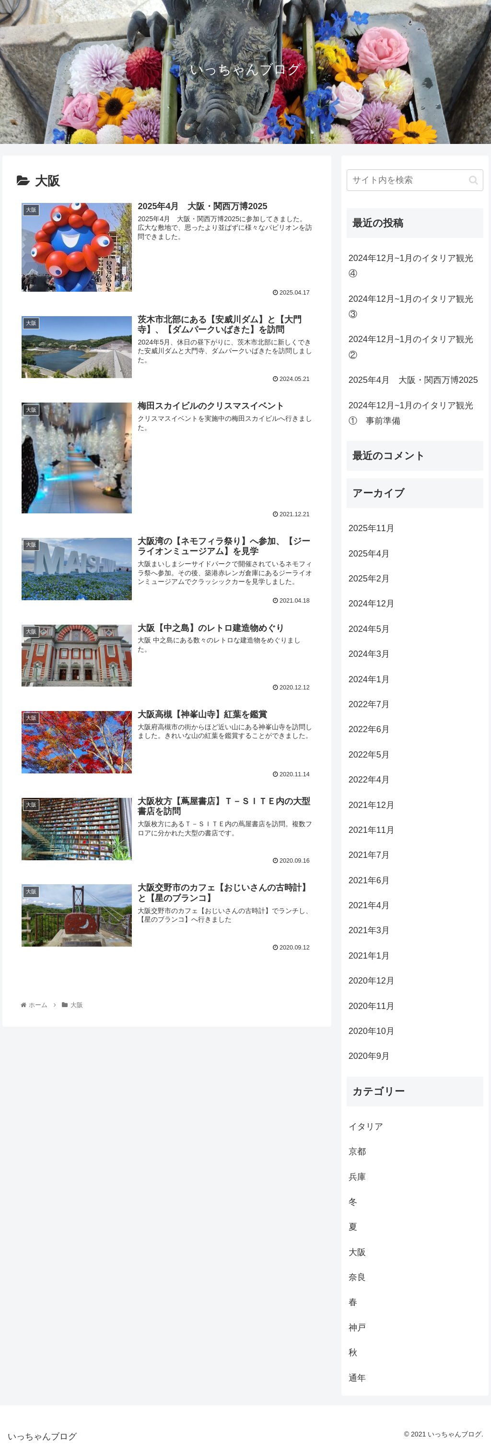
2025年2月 (369, 578)
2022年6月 (369, 729)
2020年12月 (372, 980)
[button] (473, 180)
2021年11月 (372, 830)
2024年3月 (369, 654)
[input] (415, 180)
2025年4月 (369, 553)
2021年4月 (369, 905)
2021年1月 (369, 956)
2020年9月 (369, 1056)
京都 (357, 1151)
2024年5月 (369, 629)
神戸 (357, 1327)
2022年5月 (369, 755)
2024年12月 (372, 603)
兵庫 (357, 1177)
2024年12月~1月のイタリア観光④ (411, 265)
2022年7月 (369, 704)
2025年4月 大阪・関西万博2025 (413, 380)
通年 (357, 1378)
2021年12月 (372, 805)
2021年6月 (369, 880)
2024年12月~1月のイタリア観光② (411, 346)
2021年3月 (369, 930)
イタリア (366, 1126)
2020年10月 (372, 1031)
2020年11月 (372, 1006)
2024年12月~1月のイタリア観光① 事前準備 (411, 413)
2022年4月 (369, 779)
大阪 (357, 1252)
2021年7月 (369, 855)
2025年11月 (372, 528)
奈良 (357, 1277)
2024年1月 (369, 679)
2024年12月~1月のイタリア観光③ (411, 306)
